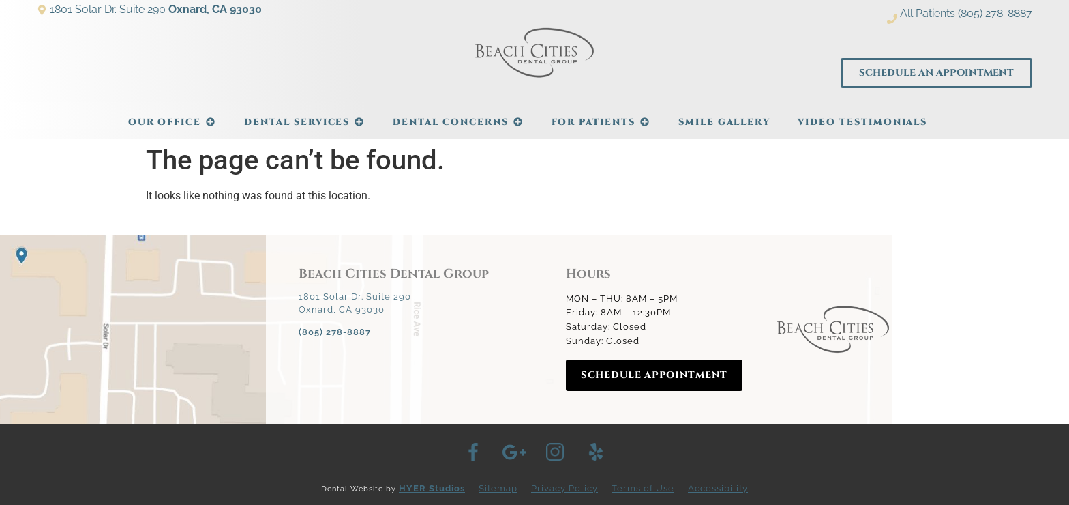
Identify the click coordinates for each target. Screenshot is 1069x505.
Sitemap (498, 488)
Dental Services (304, 115)
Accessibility (718, 488)
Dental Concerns (458, 115)
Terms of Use (643, 488)
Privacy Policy (564, 488)
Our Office (172, 115)
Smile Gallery (724, 122)
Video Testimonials (862, 122)
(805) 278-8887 (335, 332)
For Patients (601, 115)
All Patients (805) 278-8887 (966, 13)
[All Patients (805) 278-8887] (892, 19)
